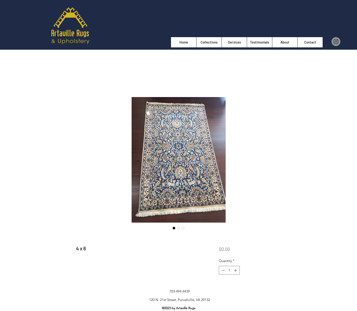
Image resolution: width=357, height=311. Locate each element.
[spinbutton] (229, 270)
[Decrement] (222, 270)
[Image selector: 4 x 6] (174, 228)
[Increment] (236, 270)
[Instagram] (336, 41)
